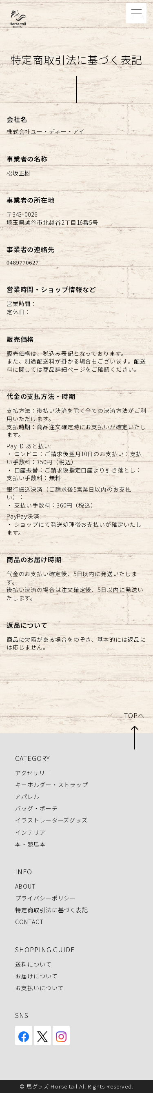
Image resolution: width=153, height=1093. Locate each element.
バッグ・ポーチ (36, 808)
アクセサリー (33, 773)
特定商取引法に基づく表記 (51, 910)
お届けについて (36, 976)
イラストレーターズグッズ (51, 820)
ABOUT (25, 886)
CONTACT (29, 922)
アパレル (27, 796)
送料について (33, 964)
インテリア (30, 832)
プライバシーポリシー (45, 898)
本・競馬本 (30, 844)
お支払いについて (39, 988)
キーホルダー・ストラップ (51, 784)
